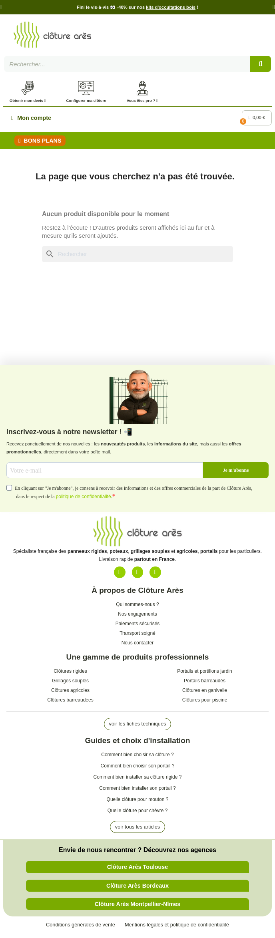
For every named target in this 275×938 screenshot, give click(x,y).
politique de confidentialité (83, 498)
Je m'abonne (236, 471)
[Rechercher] (137, 256)
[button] (1, 7)
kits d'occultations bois (170, 7)
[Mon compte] (31, 119)
